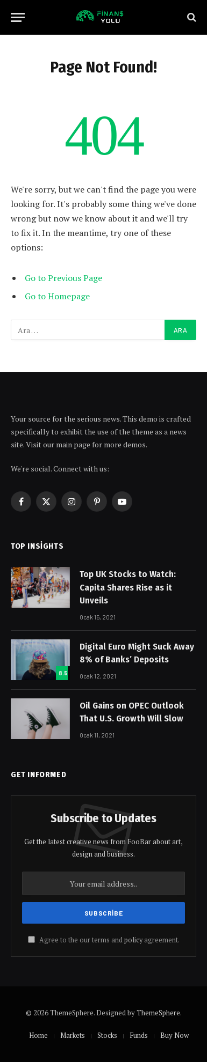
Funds (139, 1035)
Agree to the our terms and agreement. (104, 940)
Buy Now (174, 1035)
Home (38, 1035)
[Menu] (18, 17)
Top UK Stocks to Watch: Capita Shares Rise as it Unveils (128, 587)
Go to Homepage (57, 296)
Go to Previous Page (63, 278)
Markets (72, 1035)
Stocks (107, 1035)
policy (133, 940)
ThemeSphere (158, 1012)
